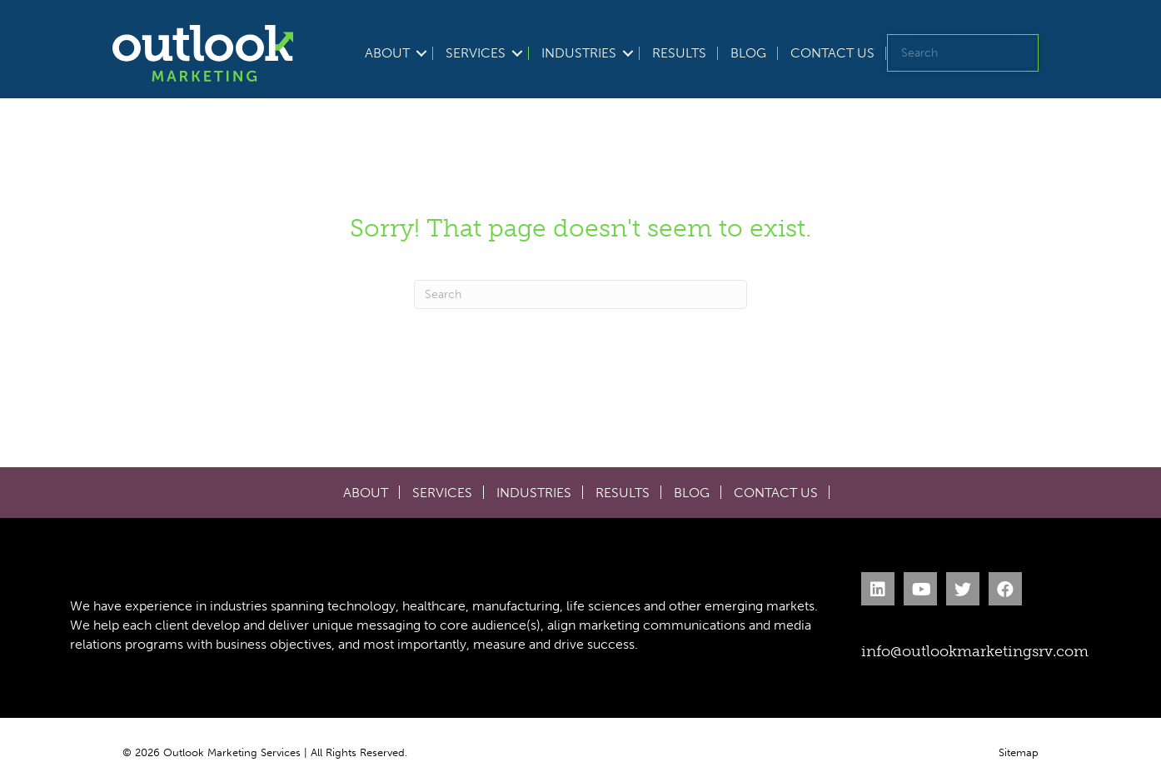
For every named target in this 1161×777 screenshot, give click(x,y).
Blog (748, 53)
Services (476, 53)
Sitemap (1019, 752)
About (387, 53)
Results (679, 53)
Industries (578, 53)
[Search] (580, 294)
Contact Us (832, 53)
